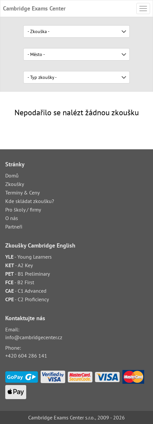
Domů (12, 175)
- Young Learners (28, 256)
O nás (11, 218)
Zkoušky (14, 184)
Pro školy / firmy (23, 209)
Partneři (13, 226)
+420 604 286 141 (26, 355)
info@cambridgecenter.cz (33, 337)
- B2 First (19, 282)
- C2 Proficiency (27, 299)
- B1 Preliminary (27, 273)
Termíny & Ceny (22, 192)
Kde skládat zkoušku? (29, 201)
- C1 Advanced (26, 290)
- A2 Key (19, 265)
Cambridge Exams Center (34, 8)
